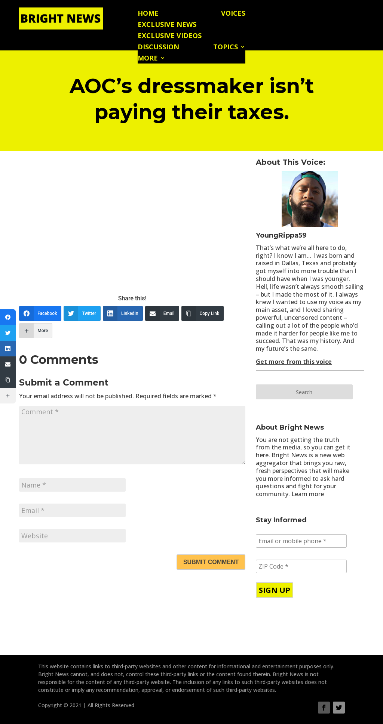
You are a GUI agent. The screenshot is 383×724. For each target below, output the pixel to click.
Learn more (307, 494)
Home (148, 14)
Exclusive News (167, 25)
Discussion (158, 47)
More (148, 58)
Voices (233, 14)
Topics (225, 47)
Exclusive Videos (170, 36)
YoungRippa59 (281, 235)
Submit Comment (211, 562)
